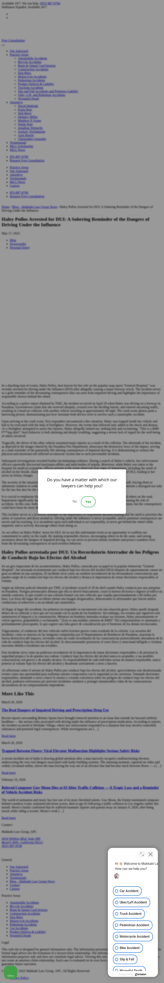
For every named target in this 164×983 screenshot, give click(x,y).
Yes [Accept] (88, 502)
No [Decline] (74, 501)
